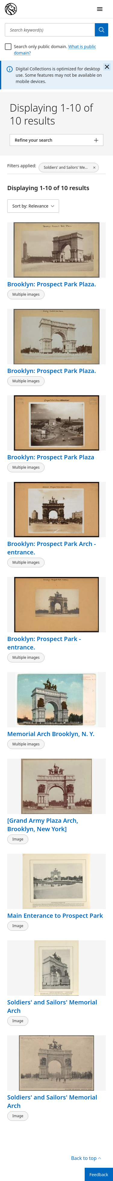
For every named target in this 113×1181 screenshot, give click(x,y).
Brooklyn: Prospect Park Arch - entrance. (51, 548)
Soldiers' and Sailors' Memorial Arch (52, 1006)
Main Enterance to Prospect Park (55, 915)
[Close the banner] (107, 66)
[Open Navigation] (99, 9)
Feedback (98, 1174)
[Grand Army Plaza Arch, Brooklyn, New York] (42, 824)
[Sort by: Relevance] (33, 206)
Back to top (86, 1158)
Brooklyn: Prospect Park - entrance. (44, 643)
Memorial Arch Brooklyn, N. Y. (50, 734)
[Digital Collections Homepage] (11, 9)
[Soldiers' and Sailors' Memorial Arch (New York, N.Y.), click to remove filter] (69, 167)
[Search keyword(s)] (50, 29)
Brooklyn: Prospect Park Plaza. (51, 284)
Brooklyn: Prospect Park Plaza (50, 457)
